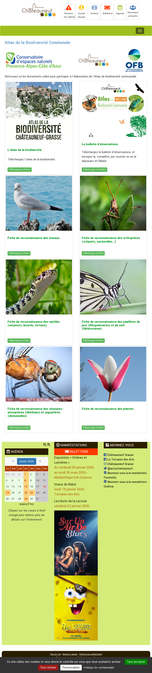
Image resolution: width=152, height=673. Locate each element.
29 (26, 499)
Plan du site (55, 654)
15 (26, 486)
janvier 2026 (27, 461)
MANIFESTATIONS (71, 445)
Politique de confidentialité (90, 654)
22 (26, 493)
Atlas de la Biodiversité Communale (37, 43)
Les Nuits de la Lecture (70, 501)
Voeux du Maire (65, 484)
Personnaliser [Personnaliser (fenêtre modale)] (71, 668)
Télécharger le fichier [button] (19, 169)
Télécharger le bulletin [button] (94, 169)
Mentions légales (70, 654)
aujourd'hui (26, 504)
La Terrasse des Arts (119, 459)
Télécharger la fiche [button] (19, 253)
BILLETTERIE (76, 451)
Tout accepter (136, 662)
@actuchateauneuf (118, 469)
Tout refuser (48, 668)
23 (31, 493)
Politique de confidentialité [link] (99, 667)
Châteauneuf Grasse (119, 455)
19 (7, 493)
